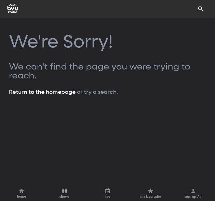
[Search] (200, 9)
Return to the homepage (42, 92)
